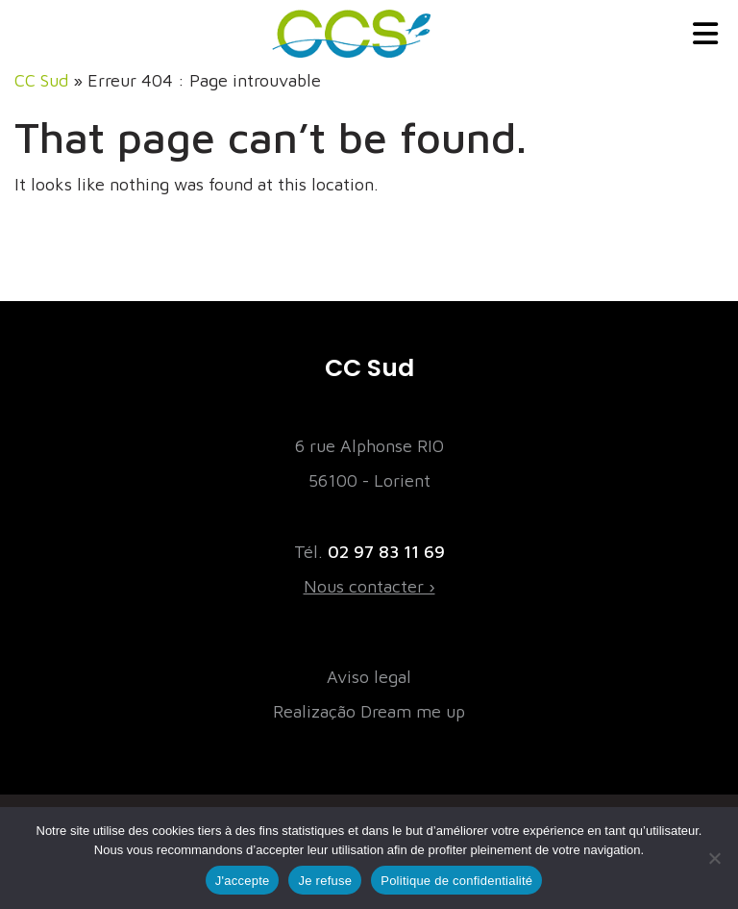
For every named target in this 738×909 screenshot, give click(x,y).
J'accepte (242, 880)
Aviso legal (369, 677)
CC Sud (41, 80)
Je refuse (325, 880)
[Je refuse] (714, 858)
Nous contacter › (369, 586)
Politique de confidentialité (456, 880)
